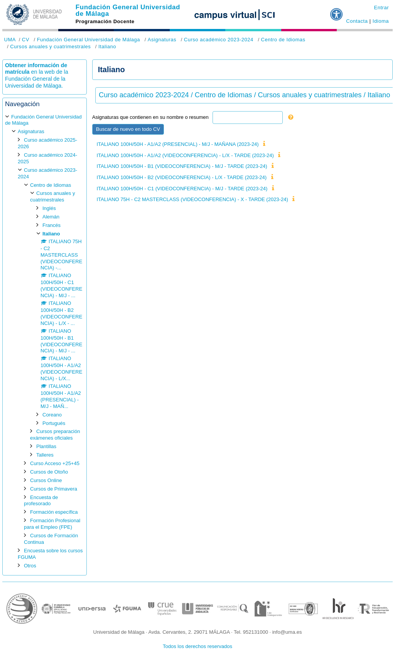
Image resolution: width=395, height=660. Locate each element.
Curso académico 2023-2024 (218, 39)
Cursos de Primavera (53, 489)
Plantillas (46, 446)
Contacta (357, 21)
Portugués (53, 423)
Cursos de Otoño (49, 472)
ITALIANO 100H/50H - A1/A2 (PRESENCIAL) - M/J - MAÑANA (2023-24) (177, 144)
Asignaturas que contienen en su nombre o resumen (150, 117)
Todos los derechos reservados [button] (197, 646)
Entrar (381, 7)
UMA (10, 39)
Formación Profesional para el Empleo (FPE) (52, 524)
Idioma (381, 21)
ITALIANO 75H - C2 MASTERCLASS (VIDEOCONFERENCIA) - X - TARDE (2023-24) (192, 199)
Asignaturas (162, 39)
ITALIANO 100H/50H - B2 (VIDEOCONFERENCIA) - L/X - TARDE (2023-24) (181, 177)
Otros (30, 566)
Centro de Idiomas (283, 39)
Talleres (45, 455)
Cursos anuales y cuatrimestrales (50, 46)
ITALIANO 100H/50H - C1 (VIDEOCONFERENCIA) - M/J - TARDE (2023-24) (181, 188)
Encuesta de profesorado (41, 500)
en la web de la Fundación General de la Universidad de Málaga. (36, 79)
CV (25, 39)
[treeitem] (44, 341)
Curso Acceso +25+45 (54, 463)
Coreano (52, 415)
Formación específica (54, 512)
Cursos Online (46, 480)
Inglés (49, 208)
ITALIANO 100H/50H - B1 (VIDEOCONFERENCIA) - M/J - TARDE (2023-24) (181, 166)
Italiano (107, 46)
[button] (336, 11)
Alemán (50, 217)
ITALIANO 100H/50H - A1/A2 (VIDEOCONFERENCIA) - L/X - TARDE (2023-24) (184, 155)
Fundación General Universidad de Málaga (128, 10)
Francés (51, 225)
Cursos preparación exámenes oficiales (55, 434)
